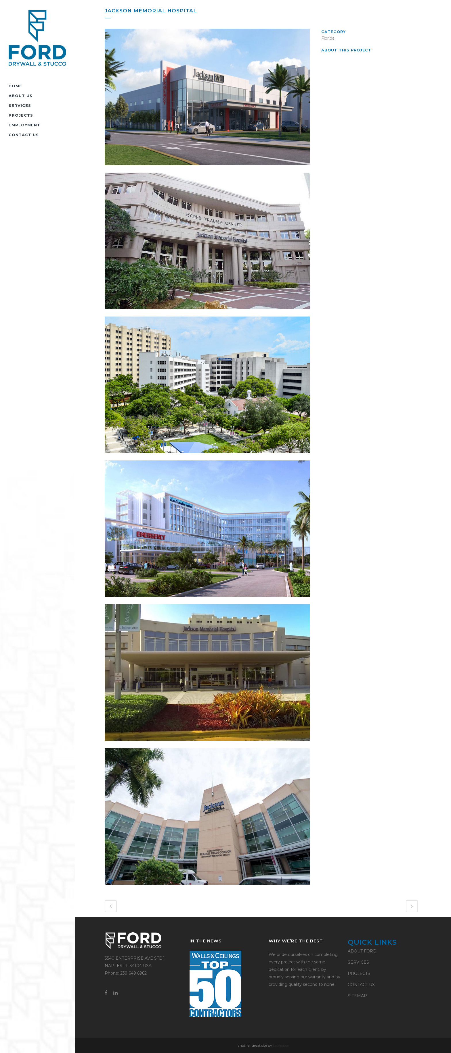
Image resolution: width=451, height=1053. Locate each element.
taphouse (280, 1045)
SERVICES (358, 962)
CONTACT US (361, 984)
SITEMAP (357, 995)
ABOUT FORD (362, 951)
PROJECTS (359, 973)
